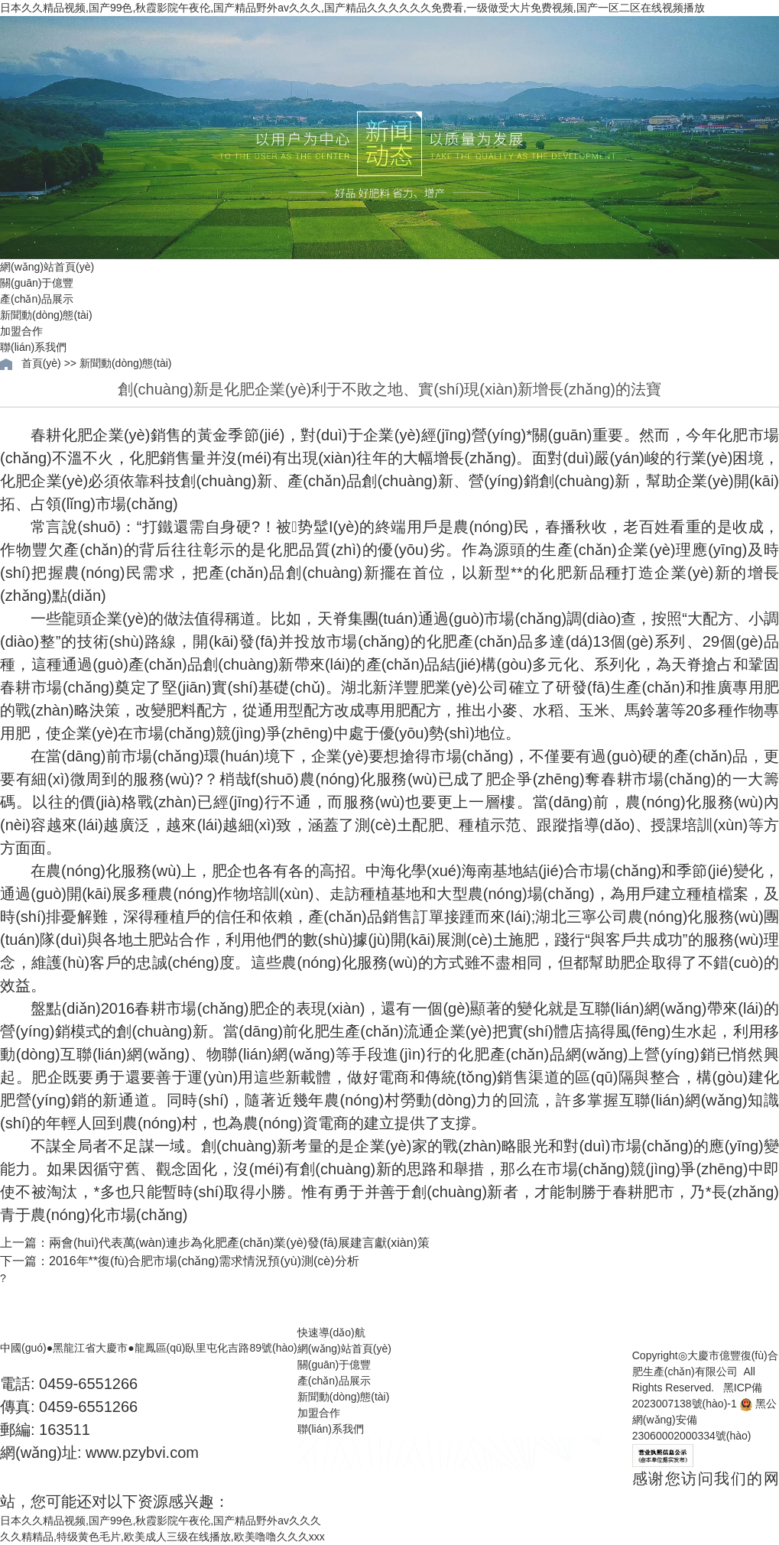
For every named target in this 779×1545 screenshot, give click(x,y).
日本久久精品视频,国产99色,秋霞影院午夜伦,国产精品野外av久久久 (160, 1520)
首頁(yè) (41, 363)
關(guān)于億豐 (36, 283)
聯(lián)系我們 (33, 347)
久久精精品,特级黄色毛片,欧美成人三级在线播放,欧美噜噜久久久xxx (162, 1536)
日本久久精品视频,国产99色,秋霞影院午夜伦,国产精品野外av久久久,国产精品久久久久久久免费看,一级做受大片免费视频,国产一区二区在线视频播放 (352, 8)
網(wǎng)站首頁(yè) (47, 267)
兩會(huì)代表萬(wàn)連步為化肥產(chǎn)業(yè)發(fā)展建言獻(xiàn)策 (239, 1242)
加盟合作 (21, 331)
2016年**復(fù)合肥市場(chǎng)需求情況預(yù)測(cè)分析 (204, 1261)
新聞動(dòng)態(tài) (46, 315)
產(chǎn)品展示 (36, 299)
